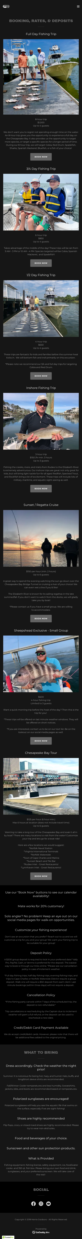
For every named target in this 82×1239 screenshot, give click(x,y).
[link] (6, 6)
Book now (41, 157)
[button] (78, 6)
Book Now (41, 263)
